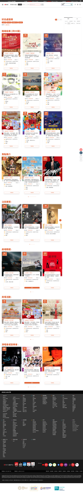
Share (16, 59)
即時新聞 (24, 401)
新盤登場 (54, 422)
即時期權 (44, 399)
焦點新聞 (24, 399)
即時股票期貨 (45, 398)
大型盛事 (6, 53)
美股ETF (64, 406)
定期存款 (14, 424)
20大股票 (34, 402)
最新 (68, 18)
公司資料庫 (34, 410)
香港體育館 (10, 186)
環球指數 (74, 398)
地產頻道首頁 (55, 421)
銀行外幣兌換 (15, 425)
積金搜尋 (44, 426)
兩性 (3, 454)
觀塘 (27, 63)
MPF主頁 (44, 421)
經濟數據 (14, 430)
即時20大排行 (55, 403)
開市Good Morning (16, 398)
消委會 (4, 456)
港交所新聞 (25, 407)
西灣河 (27, 233)
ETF (63, 395)
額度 (3, 422)
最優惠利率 (15, 435)
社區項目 (24, 445)
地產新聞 (54, 429)
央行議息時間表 (15, 433)
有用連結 (76, 471)
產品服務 (51, 471)
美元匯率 (14, 428)
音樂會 (11, 177)
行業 (33, 401)
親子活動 (31, 177)
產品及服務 (15, 416)
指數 (33, 399)
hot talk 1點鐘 (5, 398)
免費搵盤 (54, 434)
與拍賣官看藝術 (15, 403)
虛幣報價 (24, 424)
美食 (63, 429)
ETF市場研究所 (65, 398)
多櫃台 (34, 411)
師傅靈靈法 (15, 408)
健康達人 (14, 407)
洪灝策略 (4, 402)
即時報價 (19, 4)
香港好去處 (78, 23)
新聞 (24, 395)
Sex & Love (74, 424)
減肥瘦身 (4, 452)
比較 (63, 403)
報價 (63, 401)
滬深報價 (4, 425)
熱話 (63, 422)
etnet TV (66, 21)
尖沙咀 (27, 140)
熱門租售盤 (54, 424)
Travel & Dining (75, 429)
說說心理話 (64, 4)
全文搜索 (27, 4)
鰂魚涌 (6, 101)
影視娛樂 (64, 428)
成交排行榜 (54, 425)
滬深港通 (4, 424)
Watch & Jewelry (75, 426)
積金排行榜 (44, 429)
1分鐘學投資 (15, 410)
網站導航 (72, 471)
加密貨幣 (24, 420)
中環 (48, 61)
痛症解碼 (4, 446)
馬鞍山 (6, 141)
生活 (66, 23)
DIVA (69, 23)
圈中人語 (24, 443)
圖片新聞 (24, 403)
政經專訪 (4, 403)
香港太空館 (11, 281)
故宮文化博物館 (53, 233)
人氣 (77, 18)
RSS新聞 (81, 471)
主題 (63, 399)
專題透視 (78, 21)
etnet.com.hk (6, 392)
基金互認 (34, 432)
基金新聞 (34, 422)
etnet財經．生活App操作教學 (17, 412)
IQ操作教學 (15, 413)
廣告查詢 (55, 471)
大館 (9, 376)
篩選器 (64, 402)
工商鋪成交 (54, 426)
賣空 (33, 404)
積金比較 (44, 428)
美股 (73, 395)
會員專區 (64, 432)
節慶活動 (7, 24)
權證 (53, 395)
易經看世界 (5, 401)
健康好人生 (73, 23)
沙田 (48, 102)
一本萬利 (14, 401)
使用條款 (68, 471)
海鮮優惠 (64, 437)
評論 (74, 21)
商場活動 (32, 92)
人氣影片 (14, 397)
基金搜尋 (34, 425)
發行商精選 (54, 404)
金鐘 (47, 330)
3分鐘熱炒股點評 (6, 404)
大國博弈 (14, 402)
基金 (34, 420)
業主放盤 (54, 433)
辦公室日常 (64, 426)
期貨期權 (44, 395)
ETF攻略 (14, 399)
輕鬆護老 (4, 448)
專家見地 (34, 428)
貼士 (23, 406)
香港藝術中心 (31, 281)
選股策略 (74, 407)
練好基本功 (5, 411)
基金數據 (34, 429)
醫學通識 (4, 441)
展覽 (52, 53)
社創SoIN (25, 439)
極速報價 (23, 4)
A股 (3, 420)
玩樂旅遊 (64, 430)
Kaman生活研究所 (6, 417)
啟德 (47, 376)
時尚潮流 (4, 416)
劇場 (31, 272)
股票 (34, 395)
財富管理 (64, 425)
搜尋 (23, 408)
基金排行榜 (34, 424)
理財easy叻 (25, 411)
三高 (3, 447)
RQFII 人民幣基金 (36, 430)
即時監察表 (44, 403)
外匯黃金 (15, 420)
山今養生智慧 (15, 406)
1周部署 (4, 399)
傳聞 (23, 404)
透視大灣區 (25, 410)
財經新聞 (70, 21)
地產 (53, 420)
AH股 (34, 407)
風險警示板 (5, 432)
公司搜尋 (4, 435)
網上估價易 (54, 432)
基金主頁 (34, 421)
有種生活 (4, 415)
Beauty (74, 422)
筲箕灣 (6, 63)
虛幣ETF (24, 425)
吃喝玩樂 (14, 415)
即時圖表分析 (45, 402)
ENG (61, 19)
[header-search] (35, 4)
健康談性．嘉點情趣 (6, 408)
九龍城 (6, 233)
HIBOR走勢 (15, 434)
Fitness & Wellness (76, 425)
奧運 (27, 187)
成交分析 (54, 402)
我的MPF (44, 432)
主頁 (23, 397)
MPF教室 (44, 430)
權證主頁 (54, 397)
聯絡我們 (60, 471)
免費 (6, 64)
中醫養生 (4, 442)
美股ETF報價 (65, 407)
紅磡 (6, 186)
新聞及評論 (44, 401)
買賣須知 (54, 430)
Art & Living (75, 428)
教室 (53, 407)
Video (24, 447)
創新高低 (74, 406)
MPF (44, 420)
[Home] (6, 4)
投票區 (34, 439)
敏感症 (4, 451)
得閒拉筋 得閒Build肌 (6, 407)
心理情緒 (4, 450)
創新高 (34, 403)
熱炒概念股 (34, 406)
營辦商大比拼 (45, 424)
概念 (73, 403)
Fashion (74, 421)
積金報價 (44, 425)
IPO (33, 408)
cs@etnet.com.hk (21, 471)
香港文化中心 (32, 140)
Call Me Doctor (5, 410)
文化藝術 (6, 177)
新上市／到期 (55, 406)
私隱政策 (64, 471)
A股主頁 (4, 421)
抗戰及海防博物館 (12, 63)
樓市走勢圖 (54, 428)
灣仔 (27, 281)
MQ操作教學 (5, 413)
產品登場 (34, 426)
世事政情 (64, 424)
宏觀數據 (74, 399)
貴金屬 (14, 429)
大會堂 (51, 61)
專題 (23, 441)
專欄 (63, 433)
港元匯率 (14, 426)
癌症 (3, 443)
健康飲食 (4, 445)
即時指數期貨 (45, 397)
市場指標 (14, 432)
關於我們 (47, 471)
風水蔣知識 (15, 404)
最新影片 (4, 397)
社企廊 (24, 446)
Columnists (74, 430)
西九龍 (27, 102)
